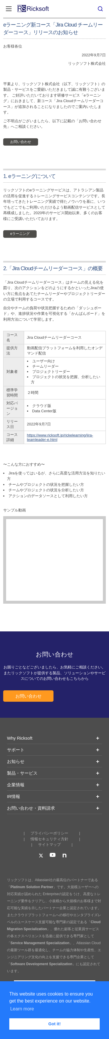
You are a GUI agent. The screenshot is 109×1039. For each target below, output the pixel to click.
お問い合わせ (20, 142)
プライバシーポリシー (49, 833)
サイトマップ (49, 844)
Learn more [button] (22, 1008)
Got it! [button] (54, 1023)
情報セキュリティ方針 (49, 839)
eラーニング (20, 234)
